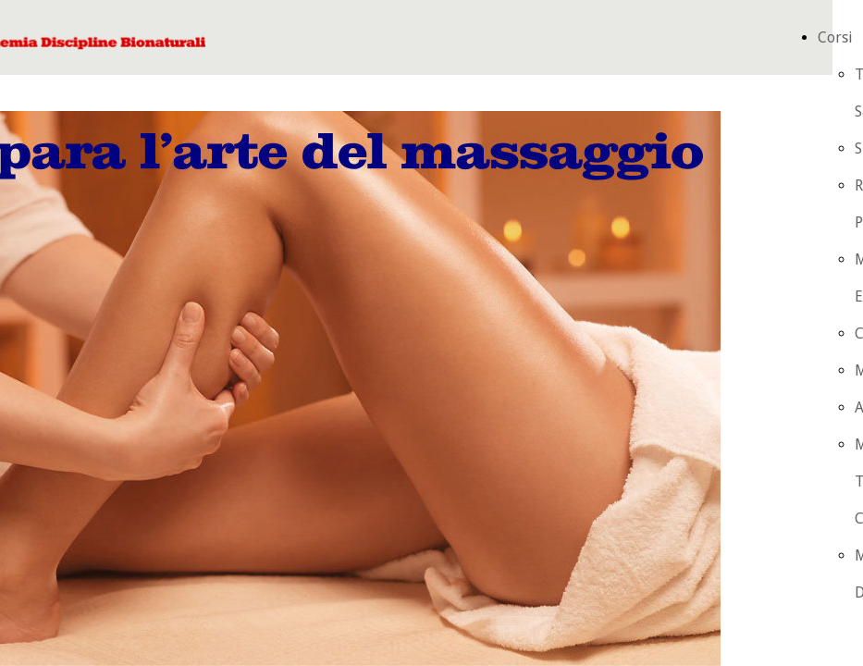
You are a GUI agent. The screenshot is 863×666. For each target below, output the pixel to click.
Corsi (835, 37)
